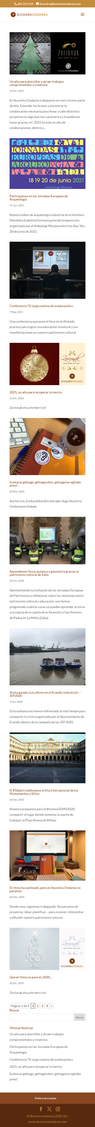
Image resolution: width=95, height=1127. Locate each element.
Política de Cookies (45, 1098)
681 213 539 (25, 3)
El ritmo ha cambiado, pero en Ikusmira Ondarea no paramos (45, 889)
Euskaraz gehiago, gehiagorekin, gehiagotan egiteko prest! (45, 483)
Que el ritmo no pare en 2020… (31, 977)
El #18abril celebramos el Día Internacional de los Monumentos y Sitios (44, 792)
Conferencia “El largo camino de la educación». (42, 306)
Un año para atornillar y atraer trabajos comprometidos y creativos (37, 83)
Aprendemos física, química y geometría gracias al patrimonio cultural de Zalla (44, 573)
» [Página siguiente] (51, 1006)
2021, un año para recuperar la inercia (36, 392)
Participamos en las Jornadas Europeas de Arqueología (39, 197)
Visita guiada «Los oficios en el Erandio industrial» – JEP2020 (45, 694)
